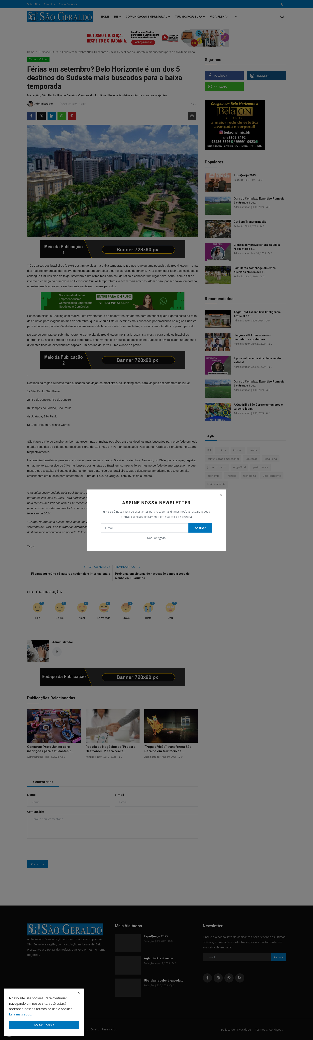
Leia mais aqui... (20, 1014)
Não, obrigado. (156, 538)
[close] (78, 993)
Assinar (199, 528)
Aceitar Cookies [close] (44, 1025)
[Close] (220, 495)
